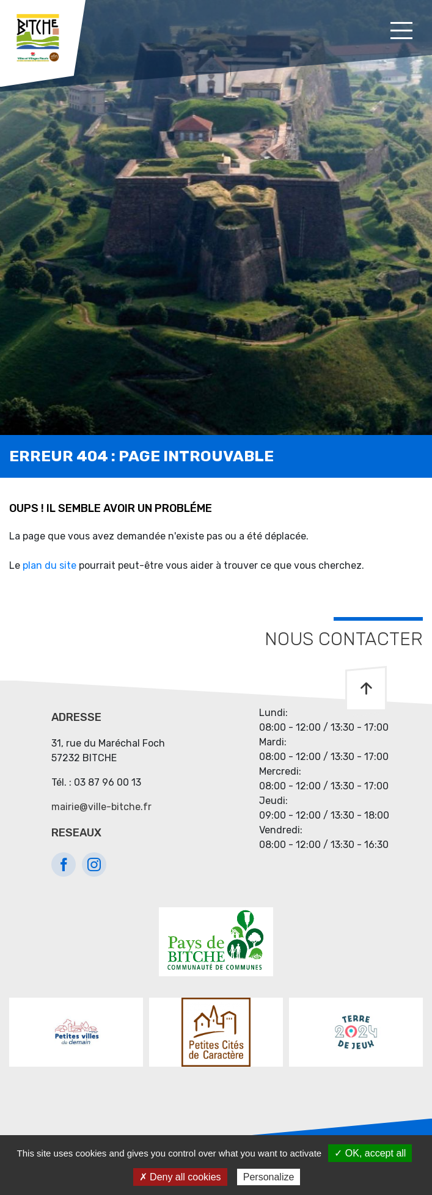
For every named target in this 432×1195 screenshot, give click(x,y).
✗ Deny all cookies (180, 1177)
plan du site (49, 565)
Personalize (269, 1177)
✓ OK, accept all (370, 1153)
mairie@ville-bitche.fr (101, 807)
